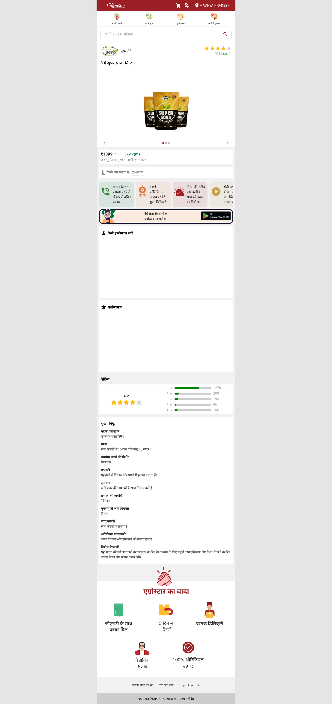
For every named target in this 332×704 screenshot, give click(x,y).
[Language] (187, 5)
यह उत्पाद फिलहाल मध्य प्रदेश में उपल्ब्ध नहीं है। (166, 699)
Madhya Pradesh (211, 5)
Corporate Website (189, 685)
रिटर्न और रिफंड (166, 685)
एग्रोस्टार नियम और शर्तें (143, 685)
